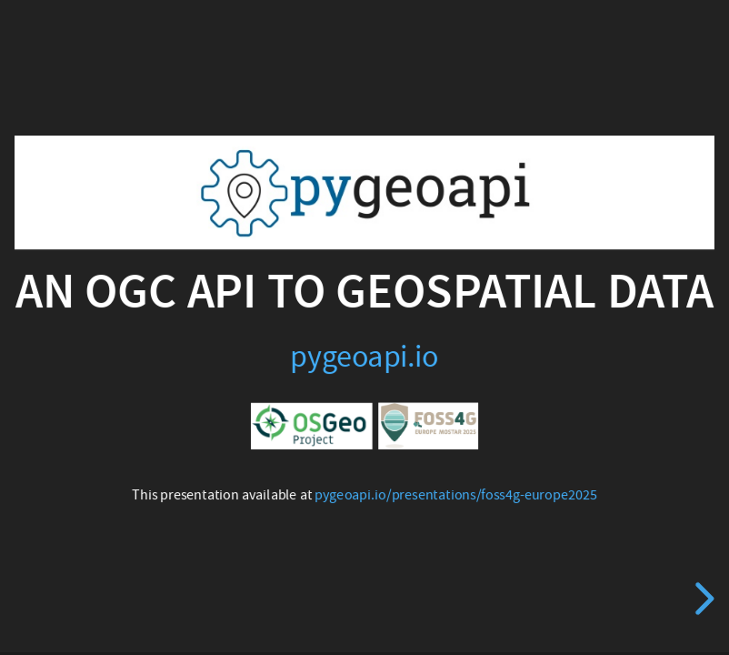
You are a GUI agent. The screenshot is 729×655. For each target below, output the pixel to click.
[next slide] (701, 598)
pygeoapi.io (364, 357)
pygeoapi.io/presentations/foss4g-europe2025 (455, 495)
